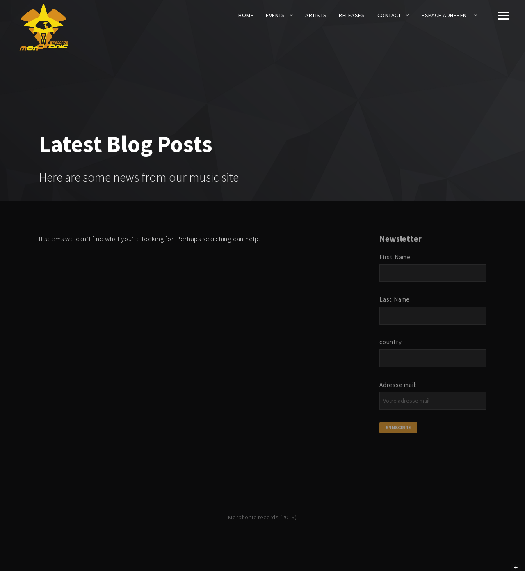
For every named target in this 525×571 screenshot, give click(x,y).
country (390, 342)
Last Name (394, 299)
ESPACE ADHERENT (446, 15)
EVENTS (275, 15)
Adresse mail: (398, 385)
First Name (395, 257)
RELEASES (352, 15)
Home (245, 15)
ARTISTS (315, 15)
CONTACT (389, 15)
